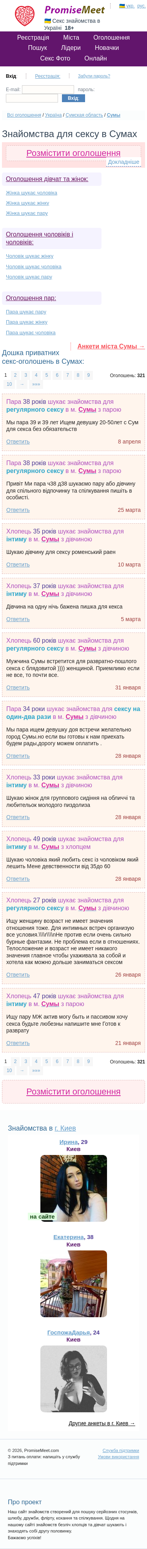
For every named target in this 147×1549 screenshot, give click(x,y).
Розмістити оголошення (73, 153)
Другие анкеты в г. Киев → (102, 1423)
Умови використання (118, 1456)
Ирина (69, 1141)
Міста (71, 37)
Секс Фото (55, 58)
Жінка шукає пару (27, 213)
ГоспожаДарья (68, 1332)
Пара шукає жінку (26, 322)
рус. (141, 6)
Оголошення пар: (31, 298)
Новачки (107, 47)
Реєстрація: (47, 76)
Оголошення (111, 37)
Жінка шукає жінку (27, 203)
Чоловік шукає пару (29, 277)
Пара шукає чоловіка (31, 332)
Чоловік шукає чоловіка (34, 266)
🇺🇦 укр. (127, 6)
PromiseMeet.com (74, 9)
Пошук (37, 47)
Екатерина (68, 1237)
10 (9, 384)
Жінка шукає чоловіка (31, 193)
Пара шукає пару (26, 312)
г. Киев (65, 1128)
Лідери (71, 47)
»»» (36, 384)
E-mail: (40, 89)
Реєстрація (33, 37)
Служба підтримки (121, 1450)
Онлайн (95, 58)
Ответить (18, 441)
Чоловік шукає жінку (29, 256)
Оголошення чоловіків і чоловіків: (39, 238)
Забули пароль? (94, 75)
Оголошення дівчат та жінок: (47, 179)
